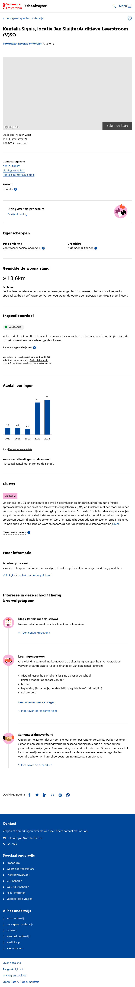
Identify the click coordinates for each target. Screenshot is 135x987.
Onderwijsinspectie (39, 360)
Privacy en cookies (14, 975)
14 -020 (10, 844)
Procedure (11, 863)
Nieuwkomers (13, 948)
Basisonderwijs (14, 918)
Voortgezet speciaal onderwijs (23, 18)
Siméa (116, 524)
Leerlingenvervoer (16, 875)
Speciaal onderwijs (16, 936)
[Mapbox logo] (11, 127)
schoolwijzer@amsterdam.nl (22, 838)
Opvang (10, 930)
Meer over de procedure (35, 765)
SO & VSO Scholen (16, 887)
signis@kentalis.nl (14, 170)
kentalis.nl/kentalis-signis (18, 175)
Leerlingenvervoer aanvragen (36, 702)
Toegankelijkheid (13, 969)
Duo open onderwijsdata (20, 449)
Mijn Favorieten (14, 893)
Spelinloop (11, 942)
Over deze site (12, 963)
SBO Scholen (12, 881)
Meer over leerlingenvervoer (37, 711)
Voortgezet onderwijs (18, 924)
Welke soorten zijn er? (18, 869)
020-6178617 (11, 166)
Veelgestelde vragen (18, 899)
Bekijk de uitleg (17, 214)
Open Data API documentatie (21, 982)
